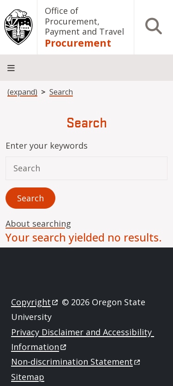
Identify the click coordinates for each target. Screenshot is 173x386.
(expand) (22, 92)
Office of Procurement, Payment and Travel (84, 21)
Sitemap (27, 376)
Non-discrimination (76, 361)
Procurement (78, 43)
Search (61, 92)
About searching (38, 223)
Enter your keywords (47, 145)
